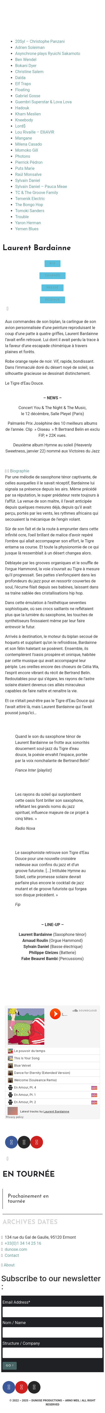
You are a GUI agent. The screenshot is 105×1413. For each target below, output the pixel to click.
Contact (12, 1255)
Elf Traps (23, 83)
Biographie (19, 471)
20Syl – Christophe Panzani (40, 41)
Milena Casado (28, 144)
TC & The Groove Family (36, 192)
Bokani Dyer (25, 65)
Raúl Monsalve (28, 174)
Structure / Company (21, 1343)
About (9, 1265)
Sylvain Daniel (27, 180)
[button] (52, 471)
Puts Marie (25, 168)
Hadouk (22, 108)
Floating (22, 89)
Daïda (20, 77)
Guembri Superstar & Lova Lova (43, 102)
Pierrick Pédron (29, 162)
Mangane (23, 138)
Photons (22, 156)
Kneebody (24, 120)
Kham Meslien (28, 114)
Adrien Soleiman (30, 47)
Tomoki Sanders (29, 210)
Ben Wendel (25, 59)
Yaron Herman (28, 222)
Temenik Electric (30, 198)
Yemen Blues (26, 228)
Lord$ (20, 126)
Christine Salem (29, 71)
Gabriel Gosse (27, 95)
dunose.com (16, 1249)
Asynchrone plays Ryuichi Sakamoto (47, 53)
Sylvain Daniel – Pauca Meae (41, 186)
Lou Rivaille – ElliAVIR (34, 132)
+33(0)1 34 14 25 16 (22, 1243)
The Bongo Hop (29, 204)
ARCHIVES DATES (30, 1222)
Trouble (22, 216)
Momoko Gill (26, 150)
